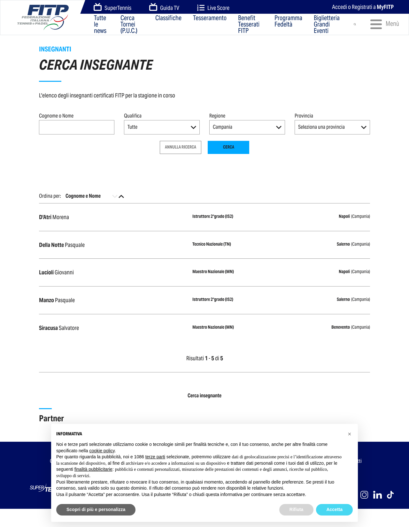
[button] (162, 127)
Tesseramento (210, 18)
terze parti (155, 456)
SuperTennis (112, 7)
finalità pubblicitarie (93, 469)
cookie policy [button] (102, 450)
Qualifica (133, 115)
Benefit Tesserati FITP (248, 24)
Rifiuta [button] (296, 509)
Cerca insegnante (204, 395)
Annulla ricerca (180, 147)
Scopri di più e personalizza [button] (95, 509)
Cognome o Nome (56, 115)
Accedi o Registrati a (363, 7)
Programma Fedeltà (288, 21)
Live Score (213, 7)
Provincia (304, 115)
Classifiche (168, 18)
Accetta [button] (334, 509)
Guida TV (164, 7)
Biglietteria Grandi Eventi (327, 24)
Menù (381, 24)
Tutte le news (100, 24)
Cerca (228, 147)
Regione (217, 115)
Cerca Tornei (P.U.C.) (128, 24)
